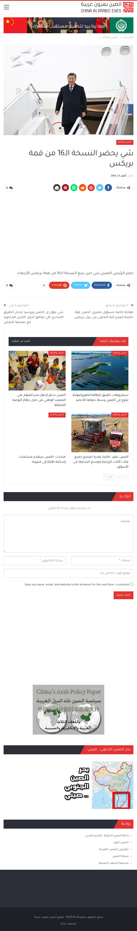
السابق (121, 476)
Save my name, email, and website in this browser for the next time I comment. (76, 584)
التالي (108, 476)
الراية (64, 923)
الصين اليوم (121, 842)
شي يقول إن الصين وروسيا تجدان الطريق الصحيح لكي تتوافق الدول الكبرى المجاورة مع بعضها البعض (33, 317)
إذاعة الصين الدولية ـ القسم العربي (107, 835)
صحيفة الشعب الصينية (114, 863)
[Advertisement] (68, 229)
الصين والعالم (125, 142)
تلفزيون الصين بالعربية (114, 849)
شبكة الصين (120, 856)
